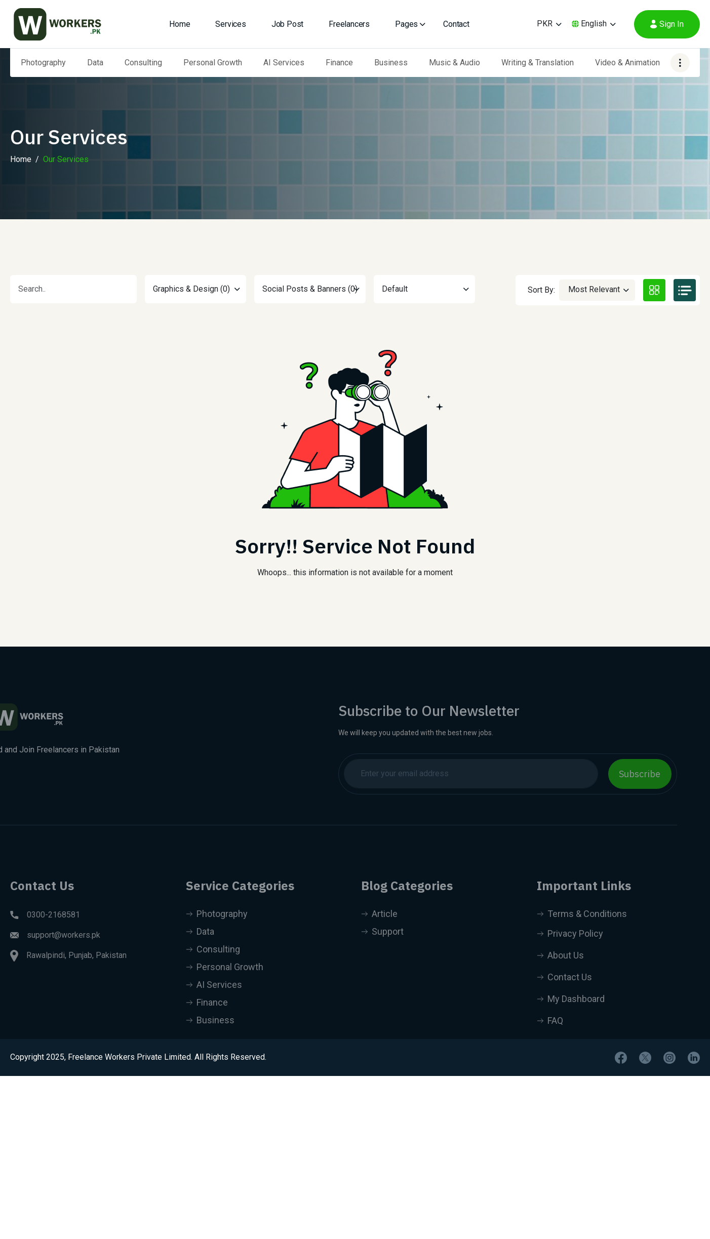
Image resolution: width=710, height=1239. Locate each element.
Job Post (287, 24)
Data (95, 62)
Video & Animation (627, 62)
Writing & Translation (537, 62)
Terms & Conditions (582, 928)
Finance (339, 62)
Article (379, 928)
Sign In (667, 24)
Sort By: (541, 290)
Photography (43, 62)
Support (382, 946)
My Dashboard (571, 1013)
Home (179, 24)
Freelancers (349, 24)
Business (391, 62)
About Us (560, 970)
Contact (456, 24)
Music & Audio (454, 62)
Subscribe (625, 774)
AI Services (283, 62)
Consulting (143, 62)
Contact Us (564, 991)
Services (230, 24)
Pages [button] (406, 24)
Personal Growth (212, 62)
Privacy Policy (570, 948)
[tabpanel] (355, 458)
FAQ (550, 1035)
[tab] (654, 290)
